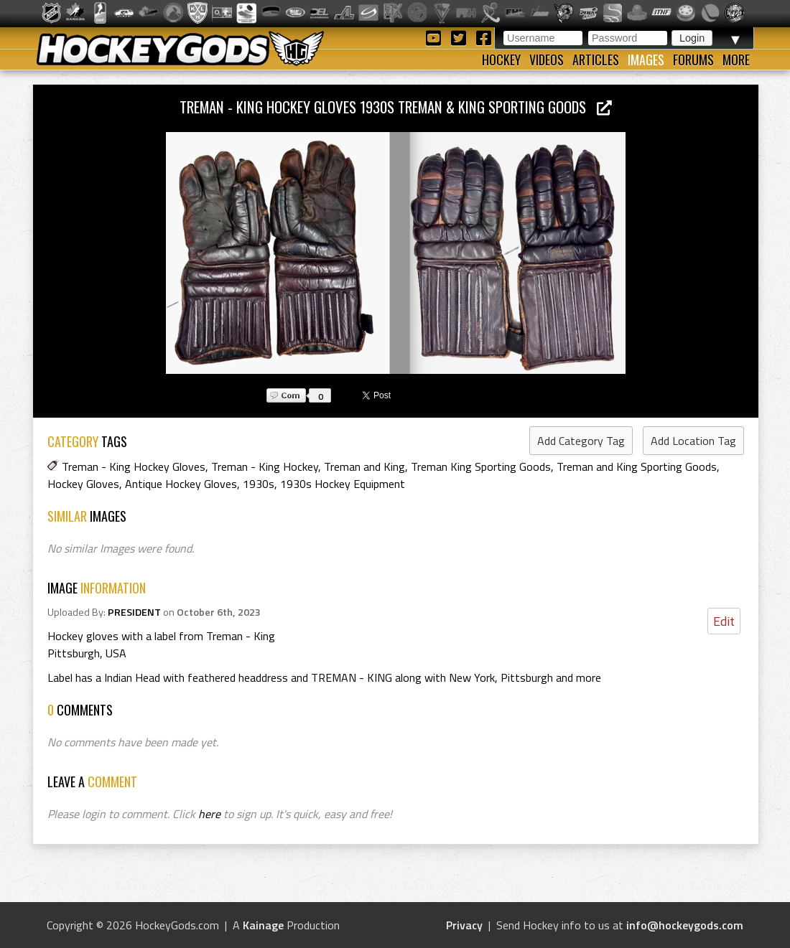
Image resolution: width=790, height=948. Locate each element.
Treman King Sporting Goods (481, 466)
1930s (258, 483)
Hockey (501, 59)
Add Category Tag (581, 440)
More (736, 59)
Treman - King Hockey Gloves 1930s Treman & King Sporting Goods (396, 106)
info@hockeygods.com (684, 925)
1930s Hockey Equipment (342, 483)
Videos (546, 59)
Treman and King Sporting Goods (637, 466)
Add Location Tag (693, 440)
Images (646, 59)
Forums (693, 59)
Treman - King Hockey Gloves (133, 466)
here (209, 813)
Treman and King (364, 466)
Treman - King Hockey (264, 466)
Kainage (263, 925)
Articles (595, 59)
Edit (724, 621)
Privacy (464, 925)
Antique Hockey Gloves (181, 483)
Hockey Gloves (83, 483)
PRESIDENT (134, 612)
